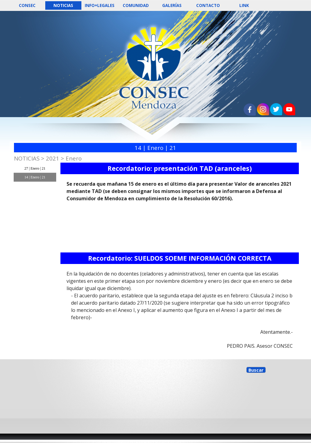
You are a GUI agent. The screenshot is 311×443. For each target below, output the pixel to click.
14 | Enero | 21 (34, 177)
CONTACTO (208, 5)
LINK (244, 5)
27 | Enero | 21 (34, 168)
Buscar (256, 370)
